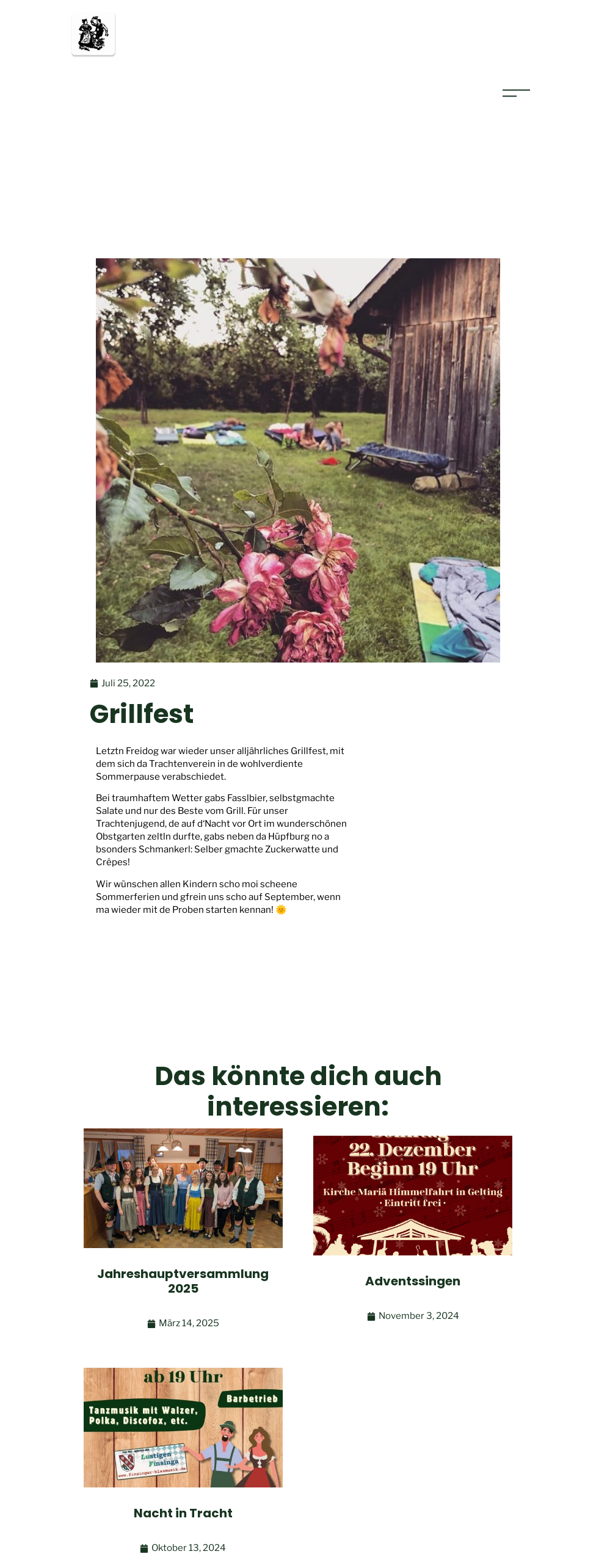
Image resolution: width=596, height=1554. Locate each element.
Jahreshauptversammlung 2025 (183, 1281)
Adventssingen (412, 1281)
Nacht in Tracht (183, 1513)
